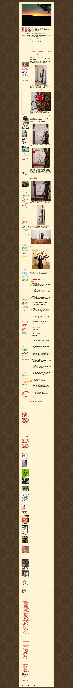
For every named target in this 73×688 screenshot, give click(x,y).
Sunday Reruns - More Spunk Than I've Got (25, 655)
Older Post (49, 399)
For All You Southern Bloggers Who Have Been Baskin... (25, 629)
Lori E (34, 343)
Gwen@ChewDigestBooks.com (39, 384)
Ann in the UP (35, 359)
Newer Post (32, 399)
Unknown (35, 283)
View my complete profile (29, 31)
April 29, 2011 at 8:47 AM (36, 333)
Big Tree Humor (25, 648)
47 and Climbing (25, 624)
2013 (23, 581)
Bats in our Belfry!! (26, 659)
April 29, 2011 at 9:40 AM (36, 341)
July (24, 590)
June (24, 591)
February (24, 674)
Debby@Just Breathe (37, 392)
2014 (23, 580)
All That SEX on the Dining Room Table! (25, 605)
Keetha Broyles (29, 27)
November (25, 585)
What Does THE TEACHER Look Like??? (26, 671)
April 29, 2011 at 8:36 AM (36, 327)
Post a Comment (33, 397)
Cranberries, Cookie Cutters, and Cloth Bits (26, 602)
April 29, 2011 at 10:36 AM (36, 357)
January (24, 675)
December (25, 584)
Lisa (34, 296)
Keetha (34, 329)
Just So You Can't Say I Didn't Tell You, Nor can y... (26, 633)
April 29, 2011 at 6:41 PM (36, 390)
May (24, 592)
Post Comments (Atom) (39, 401)
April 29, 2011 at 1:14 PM (36, 377)
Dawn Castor (35, 379)
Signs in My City (25, 653)
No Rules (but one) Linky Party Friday (26, 646)
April (24, 593)
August (24, 589)
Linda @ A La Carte (37, 371)
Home (41, 399)
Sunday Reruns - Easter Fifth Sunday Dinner (26, 614)
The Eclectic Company (31, 5)
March (24, 673)
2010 (23, 676)
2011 (23, 583)
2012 (23, 582)
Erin (34, 335)
